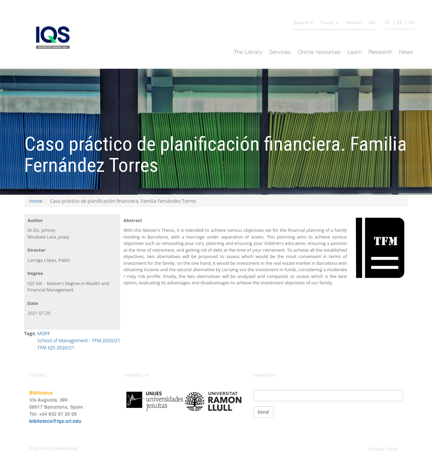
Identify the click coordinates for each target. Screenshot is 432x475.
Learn (354, 52)
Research (380, 52)
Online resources (319, 52)
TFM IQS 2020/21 (55, 347)
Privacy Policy (383, 449)
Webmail (353, 23)
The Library (248, 52)
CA (399, 22)
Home (36, 201)
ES (387, 22)
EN (411, 22)
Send (263, 412)
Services (280, 52)
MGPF (43, 333)
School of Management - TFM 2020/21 (78, 340)
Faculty (329, 23)
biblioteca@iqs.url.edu (55, 421)
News (406, 52)
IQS (372, 23)
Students (303, 23)
